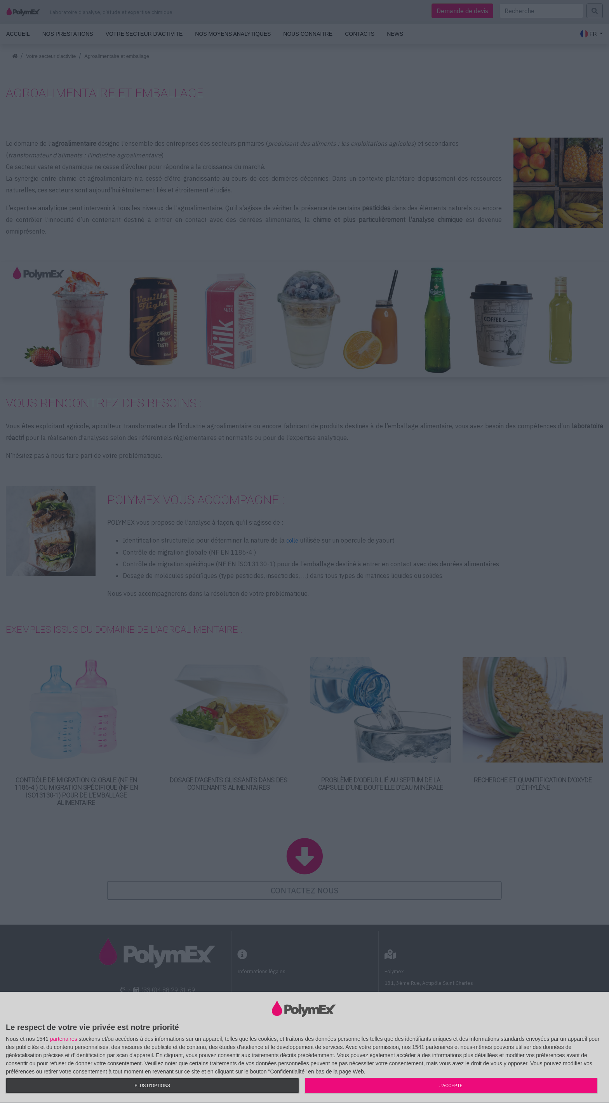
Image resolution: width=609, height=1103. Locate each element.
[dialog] (304, 1047)
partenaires (63, 1039)
